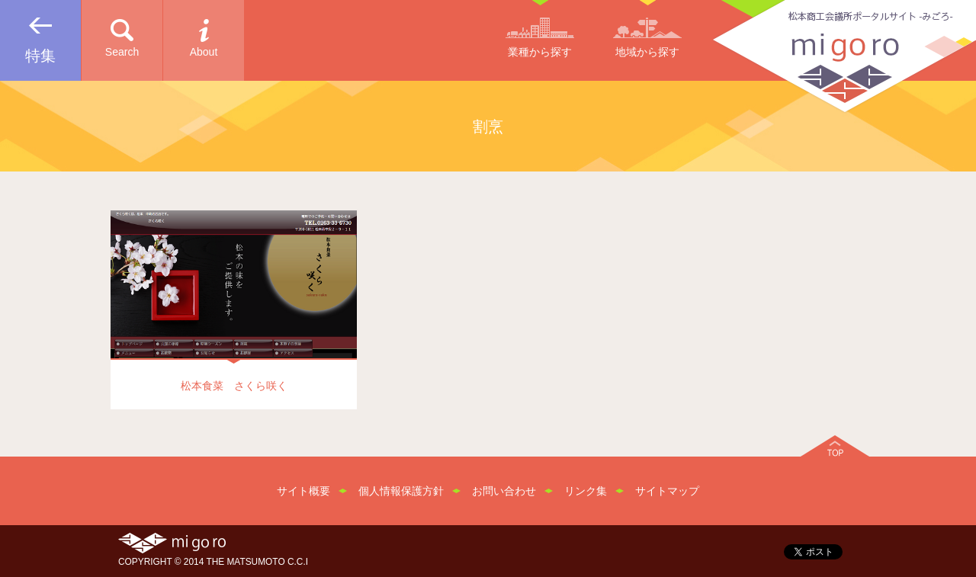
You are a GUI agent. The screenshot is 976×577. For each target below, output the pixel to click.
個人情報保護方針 (401, 491)
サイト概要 (303, 491)
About (204, 52)
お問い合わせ (504, 491)
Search (122, 52)
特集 (40, 55)
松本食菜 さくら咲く (234, 386)
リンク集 (585, 491)
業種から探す (540, 52)
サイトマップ (667, 491)
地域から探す (647, 52)
